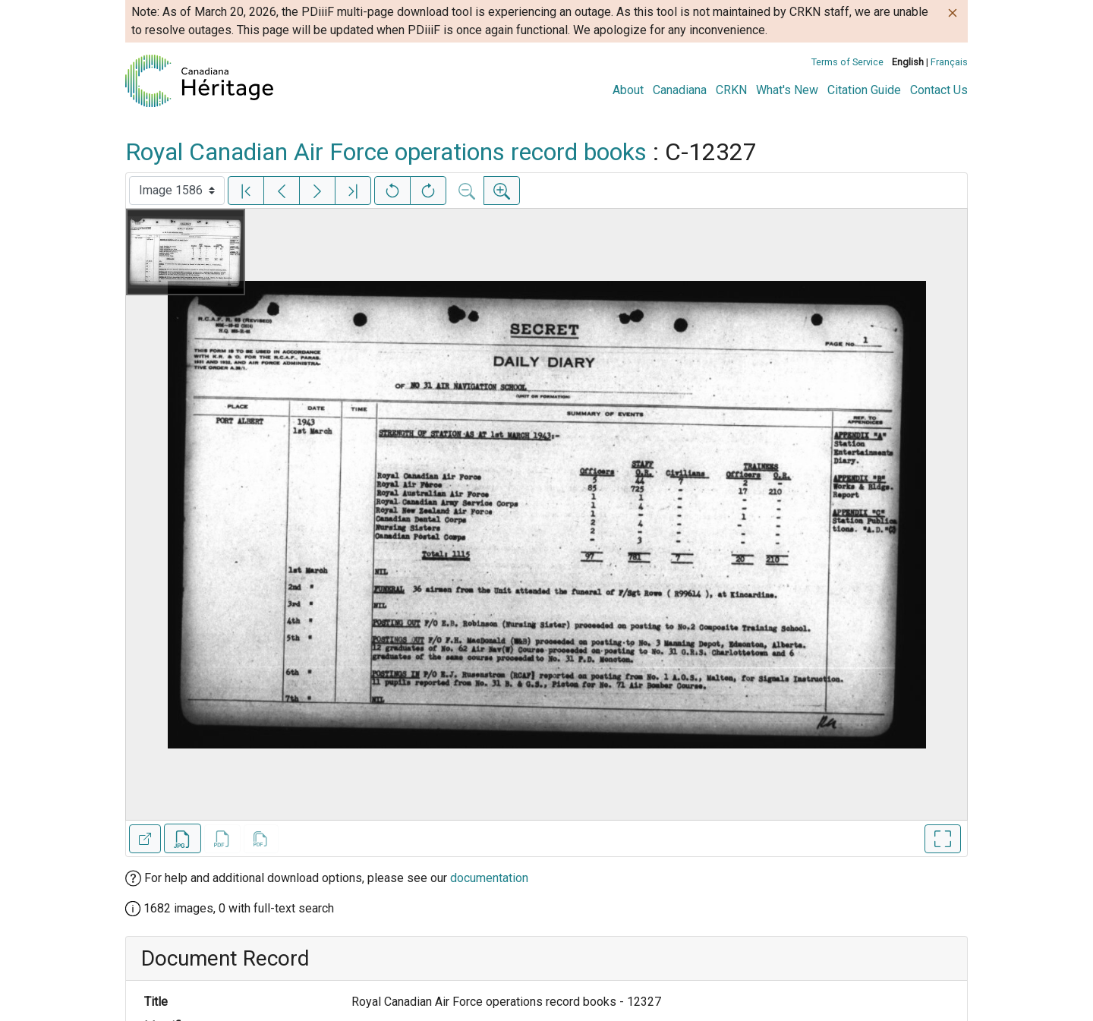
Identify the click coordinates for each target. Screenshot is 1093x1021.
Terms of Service (847, 62)
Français (949, 62)
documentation (489, 878)
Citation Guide (864, 90)
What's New (787, 90)
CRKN (731, 90)
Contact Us (939, 90)
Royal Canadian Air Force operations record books (386, 151)
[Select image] (177, 190)
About (628, 90)
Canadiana (680, 90)
